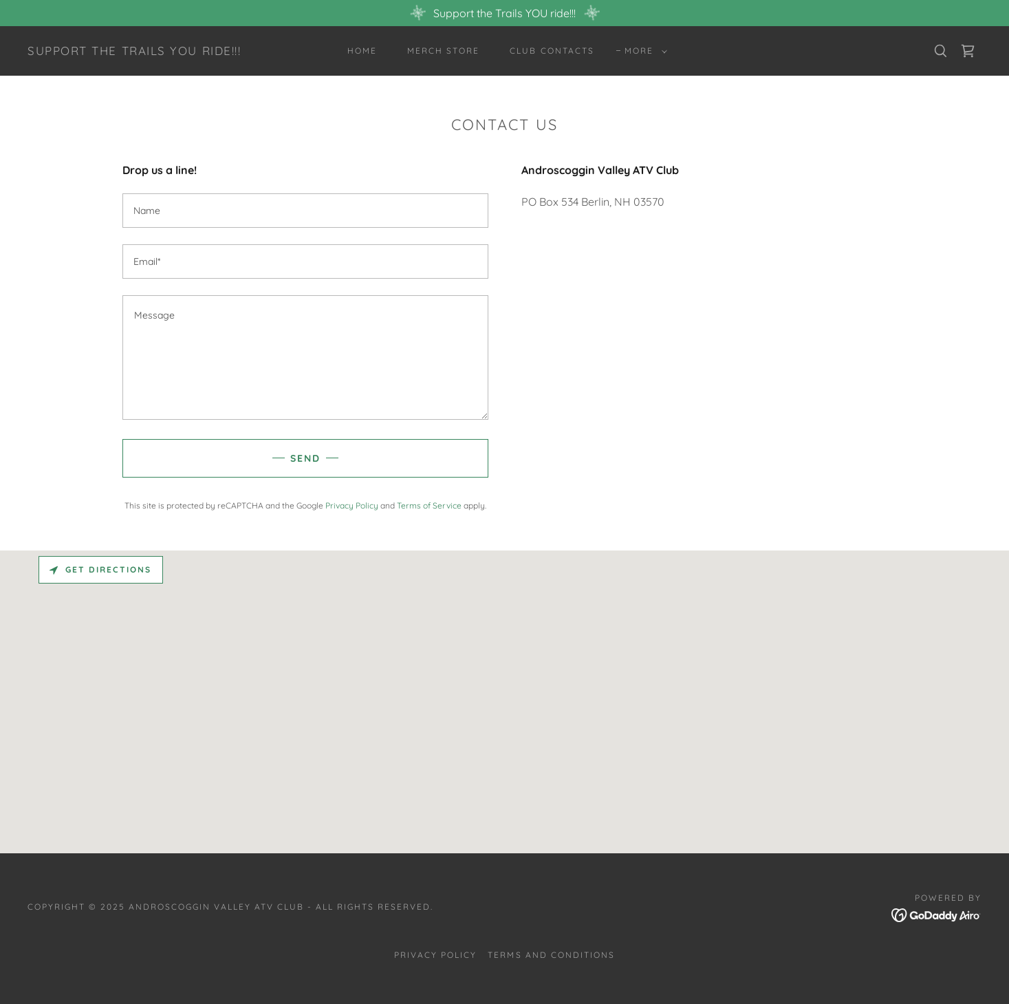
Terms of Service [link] (429, 505)
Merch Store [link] (443, 50)
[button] (643, 51)
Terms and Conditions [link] (551, 955)
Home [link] (362, 50)
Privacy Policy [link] (351, 505)
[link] (134, 51)
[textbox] (305, 210)
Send (305, 458)
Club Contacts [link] (552, 50)
